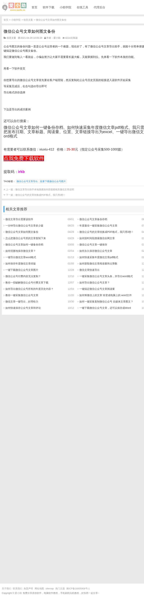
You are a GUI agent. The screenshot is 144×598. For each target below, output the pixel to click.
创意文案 (28, 19)
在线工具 (82, 7)
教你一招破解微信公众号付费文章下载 (26, 282)
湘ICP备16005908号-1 (78, 588)
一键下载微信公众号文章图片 (21, 269)
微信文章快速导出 (89, 269)
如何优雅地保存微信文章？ (20, 250)
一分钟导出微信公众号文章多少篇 (24, 225)
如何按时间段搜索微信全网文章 (97, 238)
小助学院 (65, 7)
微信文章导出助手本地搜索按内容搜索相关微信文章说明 (44, 189)
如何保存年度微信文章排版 (20, 263)
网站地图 (39, 588)
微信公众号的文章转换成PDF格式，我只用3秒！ (40, 195)
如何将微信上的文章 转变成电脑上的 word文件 (105, 295)
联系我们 (17, 588)
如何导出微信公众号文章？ (94, 282)
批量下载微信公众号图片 (53, 181)
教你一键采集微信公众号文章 (21, 295)
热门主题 (60, 588)
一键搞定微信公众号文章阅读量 (97, 288)
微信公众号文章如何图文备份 (51, 19)
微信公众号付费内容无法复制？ (23, 276)
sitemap (50, 588)
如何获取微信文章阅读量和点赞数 (98, 263)
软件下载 (48, 7)
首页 (34, 7)
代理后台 (99, 7)
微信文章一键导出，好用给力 (21, 301)
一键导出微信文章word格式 (20, 257)
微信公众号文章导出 (27, 181)
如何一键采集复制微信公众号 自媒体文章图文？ (106, 301)
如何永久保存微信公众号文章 (95, 250)
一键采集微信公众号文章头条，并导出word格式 (106, 276)
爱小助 (18, 593)
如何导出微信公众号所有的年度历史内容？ (29, 288)
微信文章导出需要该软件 (19, 219)
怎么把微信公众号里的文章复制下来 (25, 238)
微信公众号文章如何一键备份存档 (24, 244)
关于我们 (6, 588)
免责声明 (28, 588)
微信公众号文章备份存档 (93, 219)
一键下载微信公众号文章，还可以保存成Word (105, 307)
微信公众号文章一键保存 (93, 244)
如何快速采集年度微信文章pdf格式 (98, 257)
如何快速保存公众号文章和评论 (23, 307)
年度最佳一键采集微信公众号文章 (98, 225)
